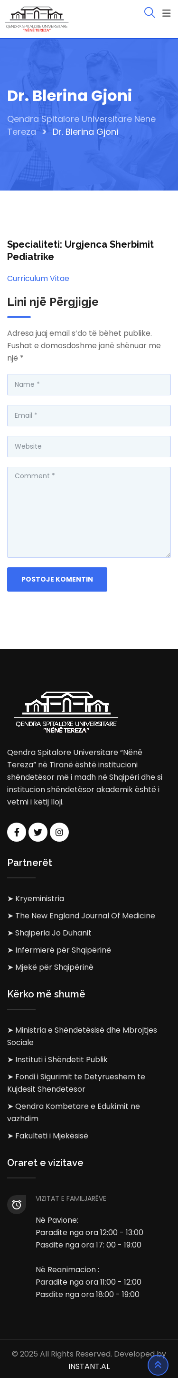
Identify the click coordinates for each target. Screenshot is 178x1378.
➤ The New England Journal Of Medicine (81, 915)
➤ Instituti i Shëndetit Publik (57, 1059)
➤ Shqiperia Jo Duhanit (49, 932)
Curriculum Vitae (38, 278)
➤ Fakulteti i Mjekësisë (47, 1135)
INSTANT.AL (89, 1366)
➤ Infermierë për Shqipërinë (59, 950)
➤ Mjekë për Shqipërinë (50, 967)
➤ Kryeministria (35, 898)
